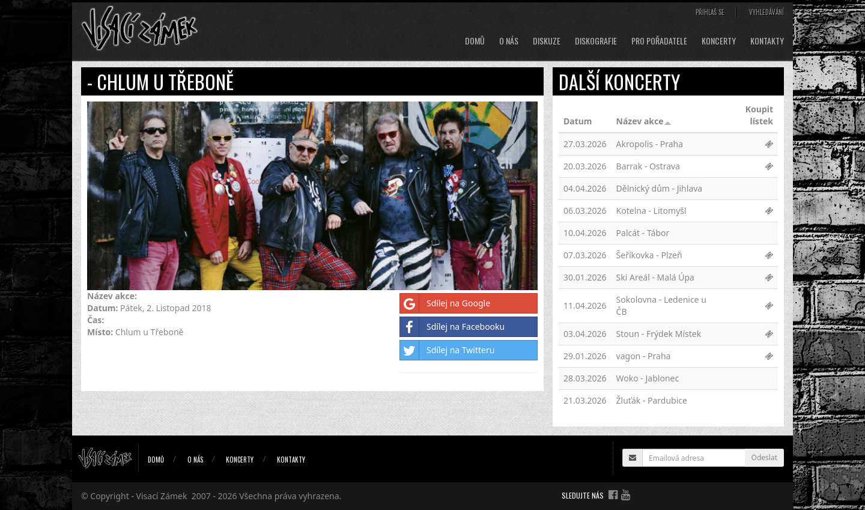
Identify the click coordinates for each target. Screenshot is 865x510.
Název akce (644, 121)
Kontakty (767, 41)
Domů (475, 41)
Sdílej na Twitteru (447, 350)
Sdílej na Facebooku (452, 326)
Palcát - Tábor (643, 232)
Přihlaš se (710, 12)
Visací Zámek (161, 496)
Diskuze (546, 41)
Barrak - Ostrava (648, 166)
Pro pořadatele (659, 41)
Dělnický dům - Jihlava (659, 188)
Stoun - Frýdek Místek (659, 333)
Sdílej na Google (445, 303)
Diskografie (596, 41)
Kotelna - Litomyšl (651, 210)
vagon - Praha (643, 356)
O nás (508, 41)
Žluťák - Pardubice (651, 400)
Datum (577, 121)
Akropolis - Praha (650, 144)
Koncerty (719, 41)
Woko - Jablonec (647, 378)
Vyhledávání (766, 12)
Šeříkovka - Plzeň (649, 255)
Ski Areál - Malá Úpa (655, 277)
